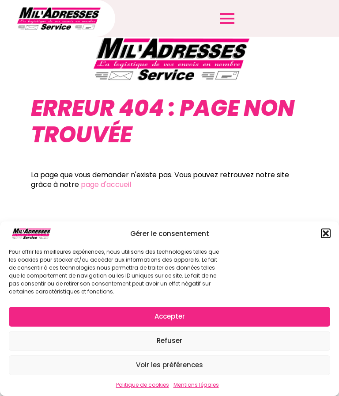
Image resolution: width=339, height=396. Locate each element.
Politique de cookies (142, 384)
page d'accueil (106, 184)
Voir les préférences (169, 364)
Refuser (169, 340)
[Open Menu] (227, 18)
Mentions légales (196, 384)
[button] (325, 233)
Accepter (169, 316)
